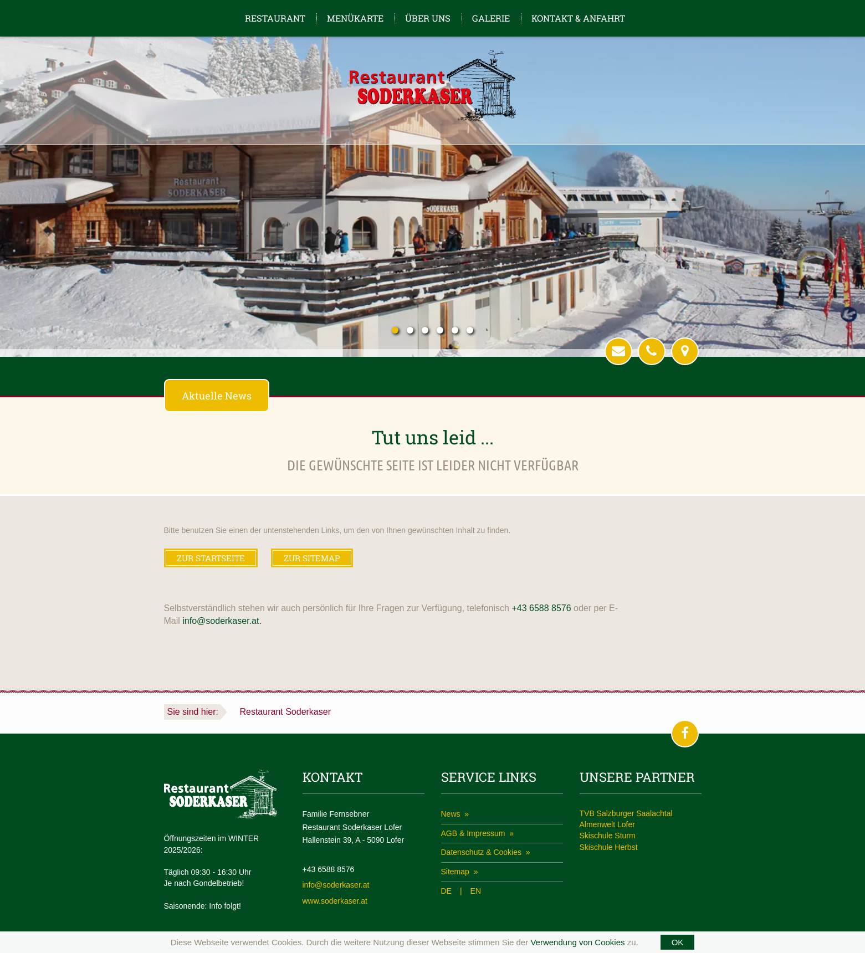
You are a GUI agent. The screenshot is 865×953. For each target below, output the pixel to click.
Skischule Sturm (608, 835)
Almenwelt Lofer (607, 824)
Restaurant (275, 18)
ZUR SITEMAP (312, 557)
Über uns (428, 18)
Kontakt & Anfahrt (578, 18)
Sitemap (456, 871)
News (452, 813)
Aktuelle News (217, 395)
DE (446, 891)
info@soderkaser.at (336, 884)
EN (475, 891)
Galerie (491, 18)
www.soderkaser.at (335, 900)
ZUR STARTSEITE (211, 557)
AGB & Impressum (474, 833)
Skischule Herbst (609, 847)
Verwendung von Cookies (577, 942)
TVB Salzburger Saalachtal (626, 813)
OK (678, 942)
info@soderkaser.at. (222, 621)
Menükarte (355, 18)
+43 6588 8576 (541, 608)
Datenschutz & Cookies (482, 852)
